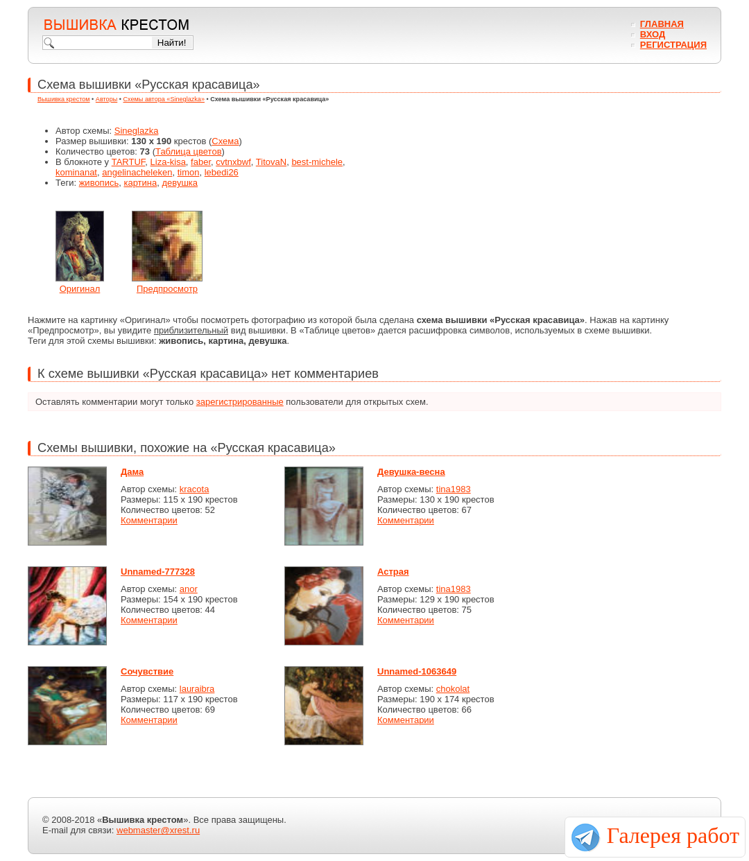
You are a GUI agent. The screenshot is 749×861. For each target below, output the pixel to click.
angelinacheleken (137, 172)
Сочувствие (147, 671)
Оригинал (80, 289)
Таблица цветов (188, 151)
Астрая (393, 571)
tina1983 (453, 489)
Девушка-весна (411, 472)
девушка (180, 182)
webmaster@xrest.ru (158, 830)
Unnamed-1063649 (416, 671)
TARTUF (129, 162)
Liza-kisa (168, 162)
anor (189, 589)
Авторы (106, 99)
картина (140, 182)
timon (189, 172)
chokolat (453, 689)
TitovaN (271, 162)
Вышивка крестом (63, 99)
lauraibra (197, 689)
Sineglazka (136, 130)
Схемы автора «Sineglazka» (164, 99)
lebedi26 (222, 172)
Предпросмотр (167, 289)
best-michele (317, 162)
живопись (99, 182)
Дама (132, 472)
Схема (225, 141)
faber (201, 162)
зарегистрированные (240, 402)
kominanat (76, 172)
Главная (662, 24)
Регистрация (673, 45)
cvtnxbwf (233, 162)
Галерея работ (673, 835)
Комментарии (149, 520)
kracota (194, 489)
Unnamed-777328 (158, 571)
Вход (652, 34)
